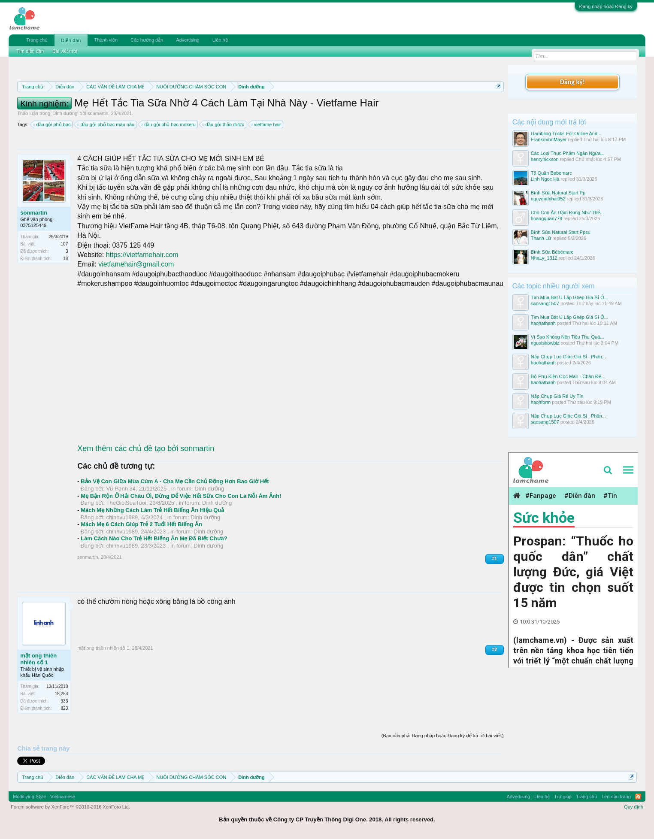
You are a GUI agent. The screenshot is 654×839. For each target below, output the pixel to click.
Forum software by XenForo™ (70, 806)
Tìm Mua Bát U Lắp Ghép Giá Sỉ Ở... (569, 297)
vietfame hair (266, 124)
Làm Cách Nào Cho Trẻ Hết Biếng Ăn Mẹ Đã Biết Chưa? (154, 538)
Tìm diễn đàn (30, 51)
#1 (494, 558)
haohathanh (543, 323)
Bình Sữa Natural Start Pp (558, 192)
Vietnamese (62, 796)
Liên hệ (220, 39)
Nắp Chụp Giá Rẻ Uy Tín (557, 396)
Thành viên (106, 39)
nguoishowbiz (545, 342)
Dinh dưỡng (64, 113)
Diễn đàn (71, 40)
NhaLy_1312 (544, 257)
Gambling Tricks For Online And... (566, 133)
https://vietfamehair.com (142, 254)
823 (64, 708)
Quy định (633, 806)
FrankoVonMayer (549, 139)
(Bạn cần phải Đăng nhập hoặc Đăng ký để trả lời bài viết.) (443, 735)
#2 (494, 649)
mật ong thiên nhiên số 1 (38, 659)
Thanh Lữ (541, 238)
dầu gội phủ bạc (52, 124)
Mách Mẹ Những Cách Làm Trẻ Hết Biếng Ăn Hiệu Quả (152, 510)
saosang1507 (545, 303)
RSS (638, 797)
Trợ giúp (563, 796)
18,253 (61, 693)
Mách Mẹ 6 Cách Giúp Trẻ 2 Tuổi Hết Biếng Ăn (141, 524)
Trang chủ (37, 39)
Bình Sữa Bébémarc (552, 251)
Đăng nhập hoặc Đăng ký (606, 6)
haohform (541, 402)
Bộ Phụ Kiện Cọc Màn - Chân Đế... (568, 376)
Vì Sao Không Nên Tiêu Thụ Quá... (567, 336)
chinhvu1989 (122, 517)
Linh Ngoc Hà (545, 179)
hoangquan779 (546, 218)
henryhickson (545, 159)
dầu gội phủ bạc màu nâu (106, 124)
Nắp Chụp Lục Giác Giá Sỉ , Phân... (568, 356)
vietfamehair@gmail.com (136, 264)
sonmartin (98, 113)
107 (64, 244)
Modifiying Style (29, 796)
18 (65, 258)
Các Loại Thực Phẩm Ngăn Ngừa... (568, 153)
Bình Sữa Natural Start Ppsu (560, 232)
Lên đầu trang (616, 796)
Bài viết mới (64, 51)
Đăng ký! (572, 82)
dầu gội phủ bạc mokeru (169, 124)
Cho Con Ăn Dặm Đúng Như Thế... (567, 212)
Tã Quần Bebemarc (551, 173)
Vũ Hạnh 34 (121, 488)
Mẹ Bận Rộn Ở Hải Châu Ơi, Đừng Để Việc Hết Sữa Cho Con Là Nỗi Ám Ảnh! (181, 496)
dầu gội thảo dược (223, 124)
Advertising (187, 39)
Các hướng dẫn (146, 39)
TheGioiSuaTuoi (126, 503)
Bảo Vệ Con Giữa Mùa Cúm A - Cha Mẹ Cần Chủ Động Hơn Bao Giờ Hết (175, 481)
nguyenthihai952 (548, 198)
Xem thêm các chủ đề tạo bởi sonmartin (145, 448)
